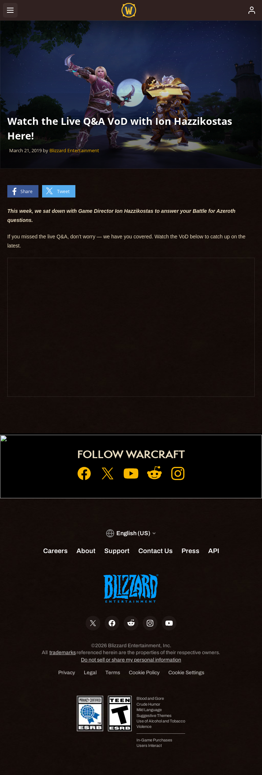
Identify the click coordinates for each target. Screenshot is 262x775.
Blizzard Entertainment (74, 150)
